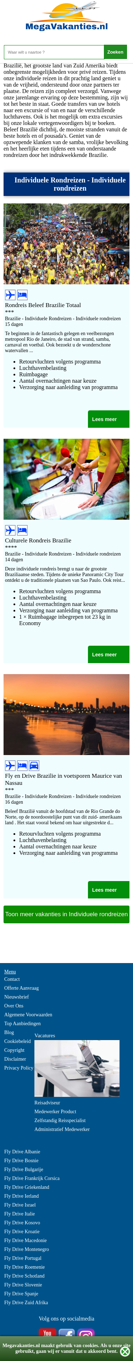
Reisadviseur (47, 1102)
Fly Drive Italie (19, 1214)
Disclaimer (15, 1059)
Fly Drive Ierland (21, 1196)
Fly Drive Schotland (24, 1276)
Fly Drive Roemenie (24, 1267)
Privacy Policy (18, 1068)
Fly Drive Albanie (22, 1151)
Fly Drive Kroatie (22, 1231)
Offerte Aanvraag (21, 988)
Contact (12, 979)
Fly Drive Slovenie (23, 1285)
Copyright (14, 1050)
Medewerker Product (55, 1111)
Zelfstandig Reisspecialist (59, 1120)
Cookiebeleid (17, 1041)
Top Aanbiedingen (22, 1023)
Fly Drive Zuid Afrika (26, 1302)
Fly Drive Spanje (21, 1293)
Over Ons (13, 1006)
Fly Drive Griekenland (26, 1187)
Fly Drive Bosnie (21, 1160)
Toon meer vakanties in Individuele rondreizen (66, 914)
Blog (9, 1032)
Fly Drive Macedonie (25, 1240)
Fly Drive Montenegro (26, 1249)
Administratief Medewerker (62, 1129)
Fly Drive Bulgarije (23, 1169)
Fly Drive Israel (20, 1205)
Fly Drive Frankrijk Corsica (32, 1178)
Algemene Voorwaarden (28, 1014)
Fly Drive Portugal (22, 1258)
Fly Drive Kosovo (22, 1222)
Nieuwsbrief (16, 997)
